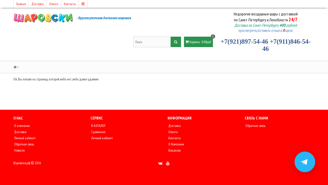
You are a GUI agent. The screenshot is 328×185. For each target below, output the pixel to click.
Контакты (70, 4)
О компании (21, 125)
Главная (21, 4)
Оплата (53, 4)
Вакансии (174, 150)
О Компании (176, 144)
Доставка (37, 4)
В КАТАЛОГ (98, 125)
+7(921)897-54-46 (244, 41)
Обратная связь (23, 144)
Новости (19, 150)
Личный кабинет (24, 138)
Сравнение (98, 132)
